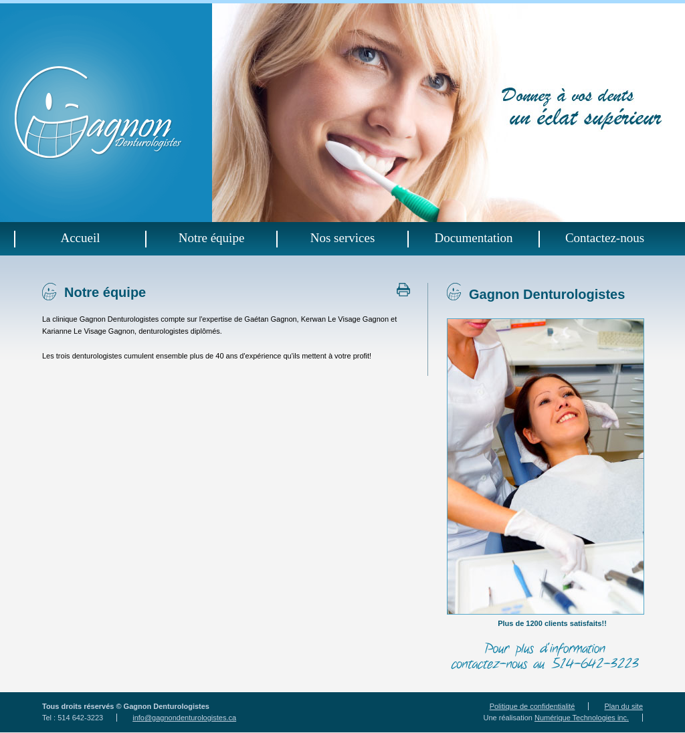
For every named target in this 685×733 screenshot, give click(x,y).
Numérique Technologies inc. (581, 718)
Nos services (342, 237)
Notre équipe (212, 237)
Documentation (473, 237)
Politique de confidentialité (532, 706)
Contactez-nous (604, 237)
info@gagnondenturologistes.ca (184, 718)
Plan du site (624, 706)
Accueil (80, 237)
